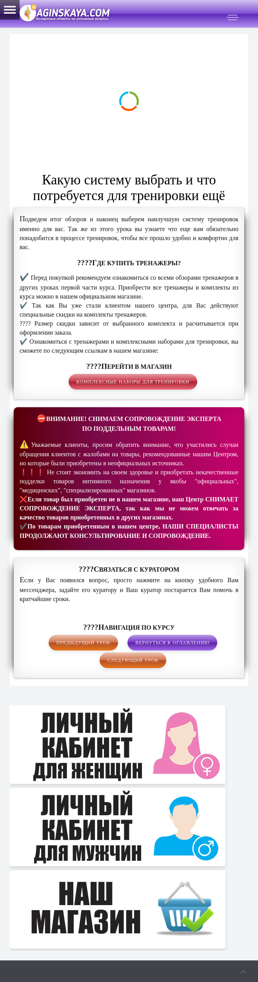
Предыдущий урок (83, 642)
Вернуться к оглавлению (172, 642)
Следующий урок (133, 660)
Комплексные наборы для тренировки (132, 381)
